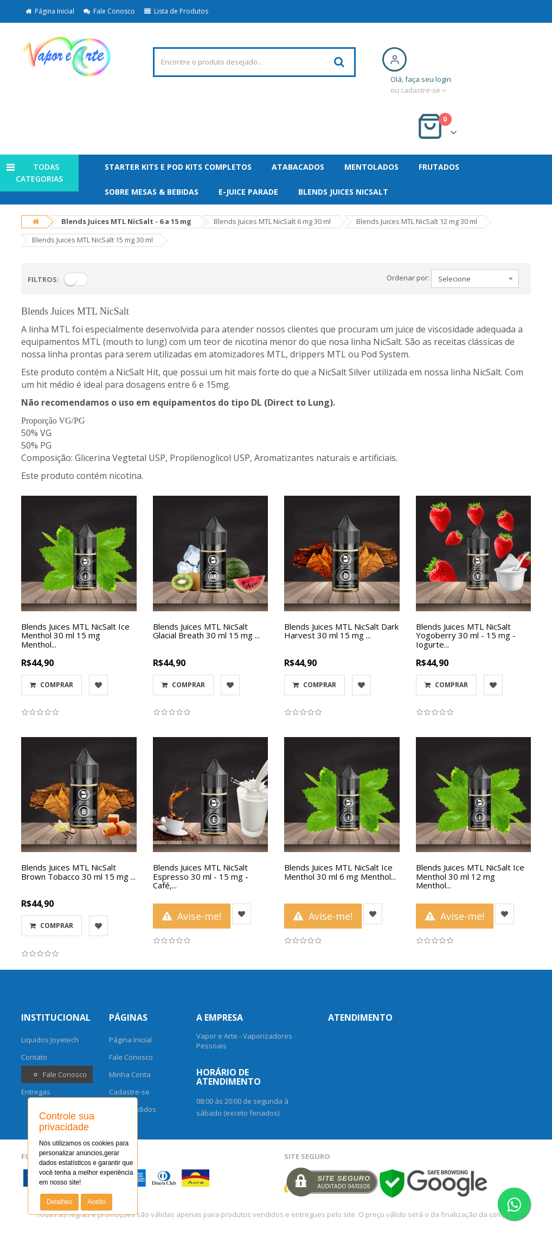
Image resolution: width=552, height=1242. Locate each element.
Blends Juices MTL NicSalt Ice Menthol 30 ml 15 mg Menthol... (75, 635)
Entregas (35, 1092)
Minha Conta (130, 1074)
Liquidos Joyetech (50, 1040)
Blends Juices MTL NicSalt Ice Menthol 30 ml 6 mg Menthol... (340, 872)
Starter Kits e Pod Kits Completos (178, 167)
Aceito (96, 1202)
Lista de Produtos (176, 11)
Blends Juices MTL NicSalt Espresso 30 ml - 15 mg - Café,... (200, 876)
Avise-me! (191, 916)
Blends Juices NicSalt (343, 192)
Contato (34, 1057)
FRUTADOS (439, 167)
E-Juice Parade (248, 192)
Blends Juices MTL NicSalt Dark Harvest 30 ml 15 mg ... (341, 631)
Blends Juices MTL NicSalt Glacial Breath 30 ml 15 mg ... (206, 631)
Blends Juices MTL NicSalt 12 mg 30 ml (416, 221)
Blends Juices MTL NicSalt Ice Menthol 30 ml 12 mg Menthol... (470, 876)
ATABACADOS (298, 167)
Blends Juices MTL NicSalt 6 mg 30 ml (272, 221)
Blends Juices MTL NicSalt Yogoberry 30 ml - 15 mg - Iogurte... (466, 635)
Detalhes (59, 1202)
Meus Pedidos (132, 1109)
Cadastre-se (129, 1092)
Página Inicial (49, 11)
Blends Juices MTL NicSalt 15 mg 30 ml (92, 240)
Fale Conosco (109, 11)
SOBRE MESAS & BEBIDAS (151, 192)
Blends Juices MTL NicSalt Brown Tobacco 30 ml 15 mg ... (78, 872)
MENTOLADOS (371, 167)
